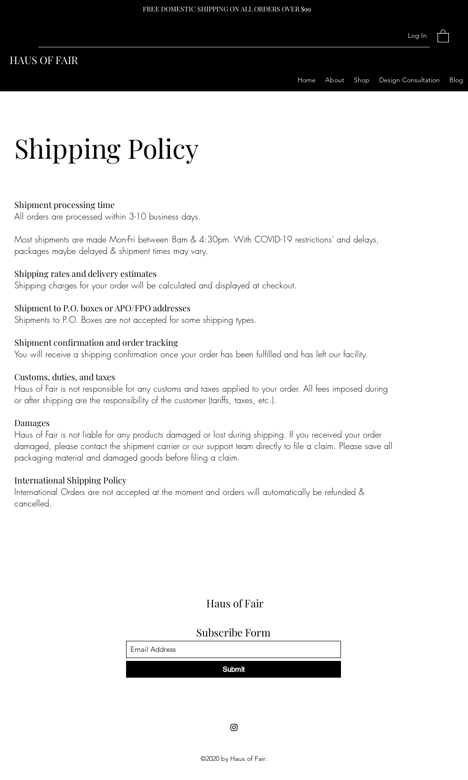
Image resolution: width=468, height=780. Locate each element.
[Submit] (233, 669)
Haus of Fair (235, 603)
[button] (443, 36)
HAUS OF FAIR (44, 60)
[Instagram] (234, 727)
